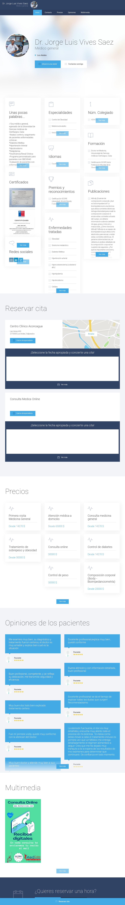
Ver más (23, 245)
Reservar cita (62, 901)
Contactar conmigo (74, 64)
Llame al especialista (22, 340)
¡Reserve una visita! (48, 64)
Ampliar (91, 334)
